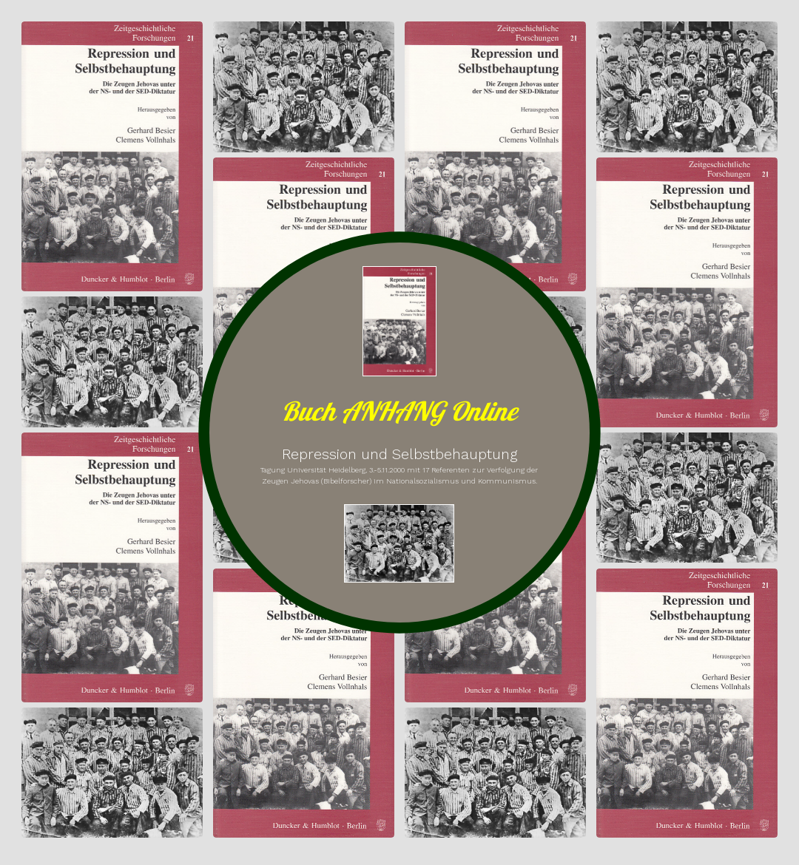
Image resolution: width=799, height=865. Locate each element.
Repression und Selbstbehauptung (399, 454)
